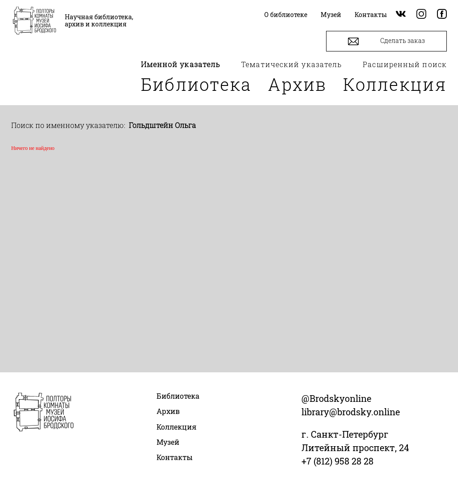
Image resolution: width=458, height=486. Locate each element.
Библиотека (196, 84)
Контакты (175, 457)
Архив (297, 84)
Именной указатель (181, 64)
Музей (168, 442)
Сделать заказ (386, 41)
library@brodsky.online (350, 412)
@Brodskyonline (336, 398)
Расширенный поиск (405, 64)
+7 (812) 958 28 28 (337, 461)
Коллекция (395, 84)
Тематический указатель (291, 64)
